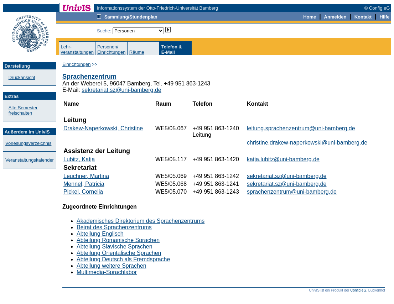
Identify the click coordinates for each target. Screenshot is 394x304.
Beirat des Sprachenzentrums (114, 227)
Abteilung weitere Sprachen (111, 266)
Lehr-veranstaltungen (77, 49)
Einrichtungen (76, 64)
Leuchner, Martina (86, 176)
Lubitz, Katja (79, 159)
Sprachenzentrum (89, 76)
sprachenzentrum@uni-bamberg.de (292, 192)
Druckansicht (22, 77)
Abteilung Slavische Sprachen (114, 246)
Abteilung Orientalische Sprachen (119, 253)
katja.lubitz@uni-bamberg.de (283, 159)
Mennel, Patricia (83, 184)
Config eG (358, 290)
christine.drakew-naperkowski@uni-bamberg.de (307, 143)
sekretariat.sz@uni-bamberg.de (121, 90)
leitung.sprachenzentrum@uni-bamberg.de (301, 128)
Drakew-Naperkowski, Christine (103, 128)
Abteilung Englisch (100, 234)
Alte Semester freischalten (23, 110)
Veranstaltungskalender (29, 160)
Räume (136, 52)
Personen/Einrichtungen (111, 49)
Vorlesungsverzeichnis (28, 143)
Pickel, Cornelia (83, 192)
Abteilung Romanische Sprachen (118, 240)
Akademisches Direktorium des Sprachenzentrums (140, 221)
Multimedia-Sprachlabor (107, 272)
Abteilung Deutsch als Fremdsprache (123, 259)
